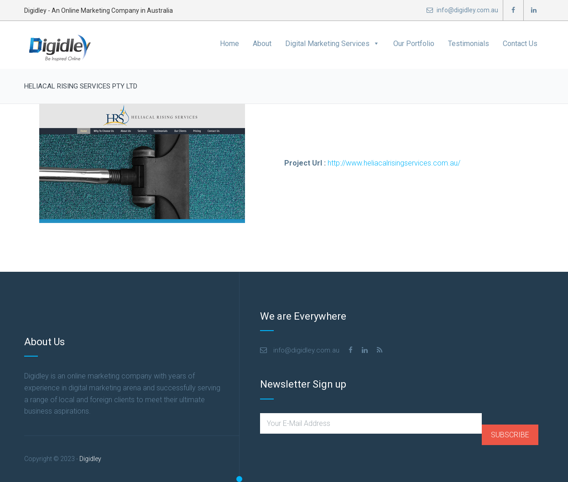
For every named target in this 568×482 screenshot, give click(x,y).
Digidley (90, 458)
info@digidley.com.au (462, 10)
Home (229, 43)
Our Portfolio (413, 43)
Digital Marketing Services (332, 43)
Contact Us (520, 43)
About (262, 43)
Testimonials (468, 43)
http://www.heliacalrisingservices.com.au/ (394, 163)
